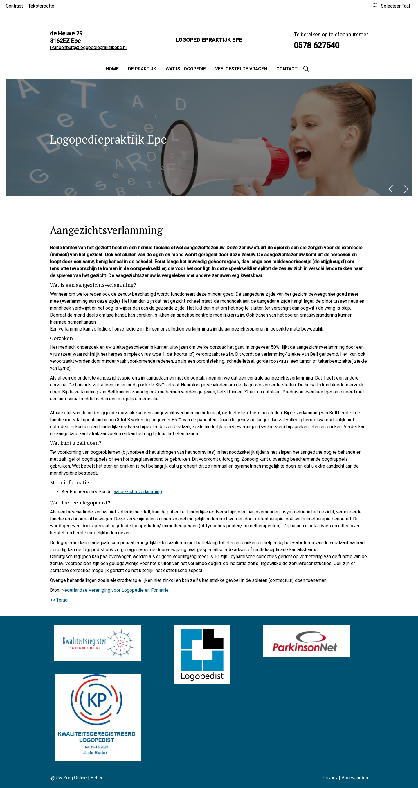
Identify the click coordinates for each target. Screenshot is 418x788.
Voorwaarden (354, 777)
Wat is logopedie (185, 69)
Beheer (98, 777)
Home (112, 69)
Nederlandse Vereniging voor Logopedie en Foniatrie (115, 590)
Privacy (330, 777)
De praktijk (142, 69)
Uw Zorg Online (71, 777)
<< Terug (59, 600)
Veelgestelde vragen (241, 69)
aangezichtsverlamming (138, 491)
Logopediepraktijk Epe (209, 40)
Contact (287, 69)
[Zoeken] (306, 69)
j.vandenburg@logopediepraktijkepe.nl (88, 47)
